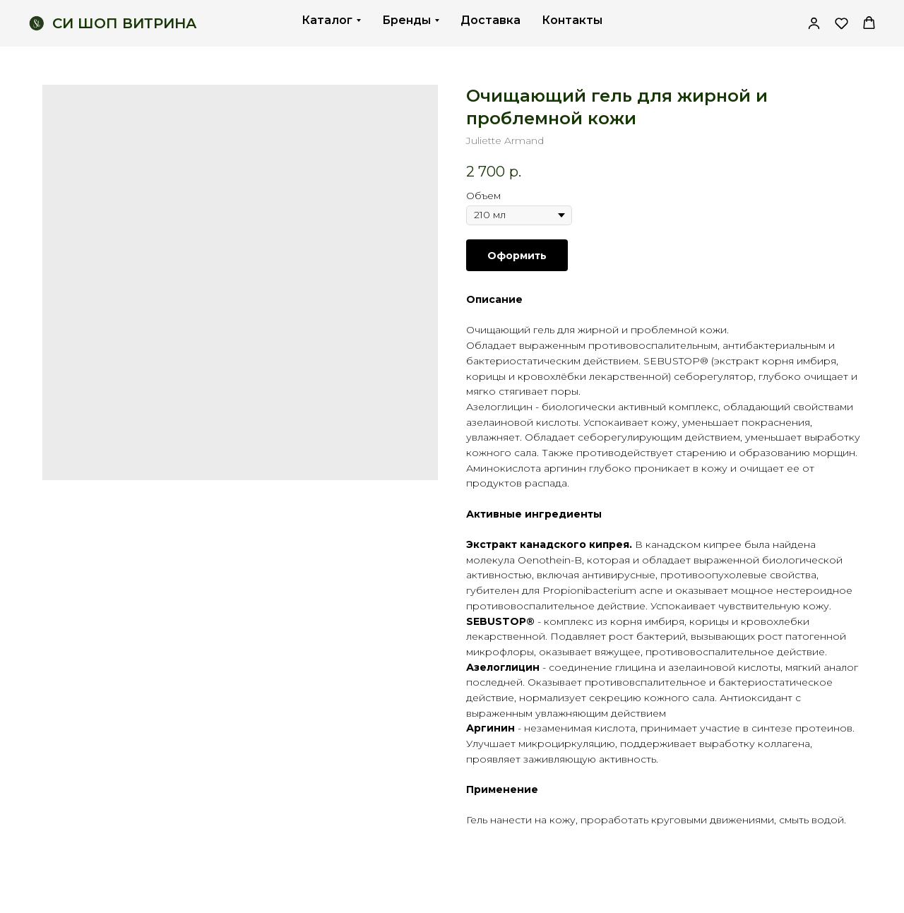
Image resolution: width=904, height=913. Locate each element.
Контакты (572, 20)
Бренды (406, 20)
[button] (841, 23)
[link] (814, 23)
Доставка (490, 20)
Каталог (327, 20)
